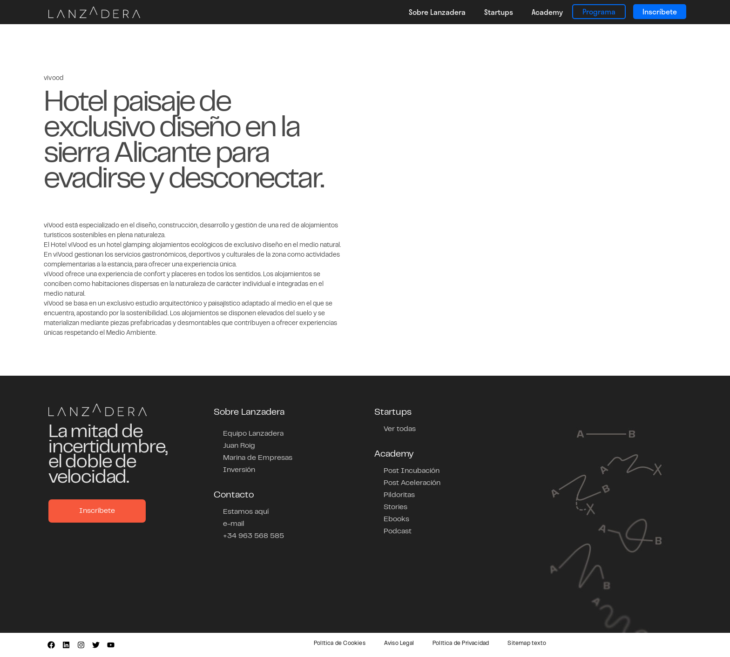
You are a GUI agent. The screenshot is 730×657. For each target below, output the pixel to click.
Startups (498, 12)
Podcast (398, 531)
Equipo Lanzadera (253, 434)
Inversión (239, 470)
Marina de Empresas (257, 458)
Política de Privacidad (461, 643)
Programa (598, 11)
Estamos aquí (246, 512)
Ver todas (400, 429)
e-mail (233, 524)
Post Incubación (411, 471)
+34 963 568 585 (253, 536)
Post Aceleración (412, 483)
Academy (547, 12)
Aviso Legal (399, 643)
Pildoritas (399, 495)
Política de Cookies (339, 643)
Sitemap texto (526, 643)
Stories (395, 507)
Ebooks (396, 519)
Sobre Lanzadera (437, 12)
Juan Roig (239, 446)
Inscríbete (659, 11)
